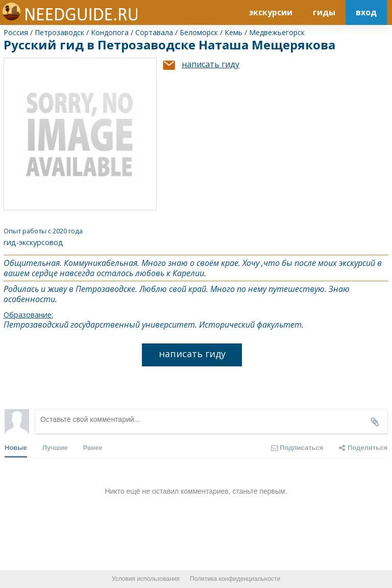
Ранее (93, 447)
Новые (16, 451)
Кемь (233, 32)
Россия (16, 32)
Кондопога (110, 32)
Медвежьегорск (277, 32)
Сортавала (154, 32)
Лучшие (55, 447)
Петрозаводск (59, 32)
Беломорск (199, 32)
